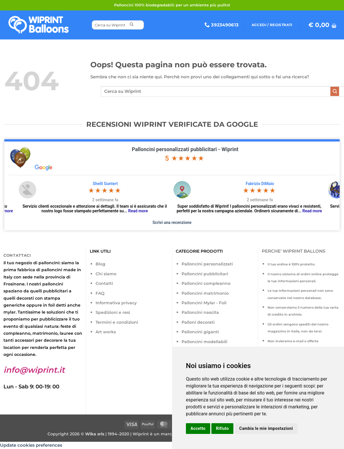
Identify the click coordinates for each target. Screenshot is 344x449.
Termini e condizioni (117, 322)
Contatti (104, 283)
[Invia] (131, 25)
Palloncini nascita (200, 312)
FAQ (100, 293)
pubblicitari (55, 291)
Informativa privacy (116, 302)
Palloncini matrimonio (205, 293)
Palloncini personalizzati (207, 264)
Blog (100, 264)
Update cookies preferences (31, 445)
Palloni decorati (198, 322)
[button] (322, 25)
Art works (106, 331)
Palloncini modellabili (204, 341)
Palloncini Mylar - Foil (204, 302)
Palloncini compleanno (206, 283)
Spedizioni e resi (113, 312)
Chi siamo (106, 273)
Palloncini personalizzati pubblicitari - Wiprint (185, 149)
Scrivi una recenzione (172, 222)
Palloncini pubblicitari (205, 273)
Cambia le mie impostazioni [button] (266, 428)
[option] (166, 197)
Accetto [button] (198, 428)
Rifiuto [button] (222, 428)
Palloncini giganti (200, 331)
